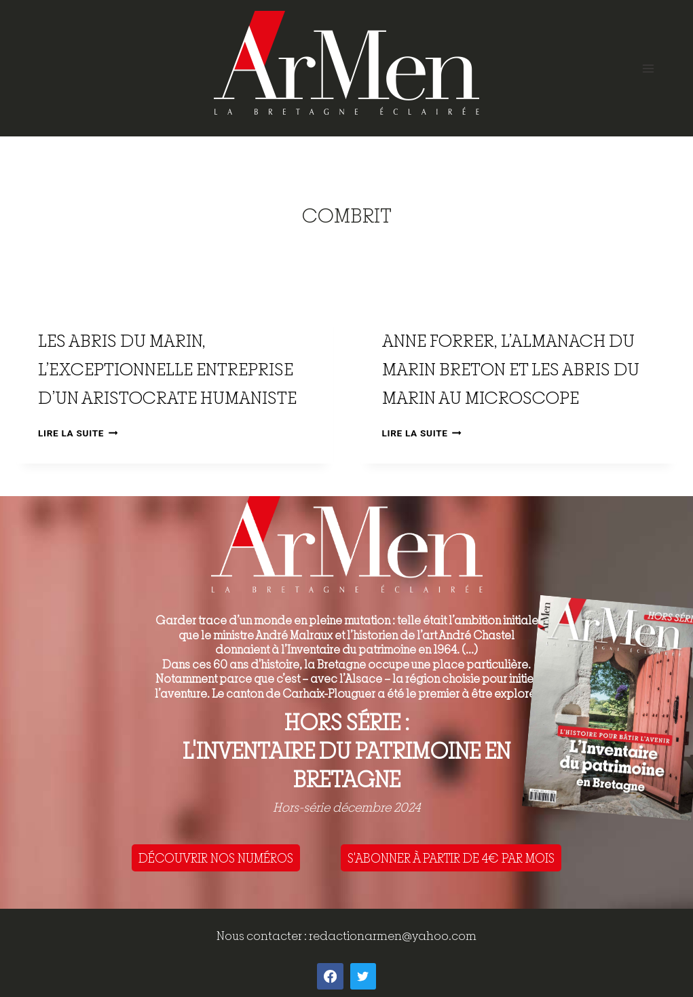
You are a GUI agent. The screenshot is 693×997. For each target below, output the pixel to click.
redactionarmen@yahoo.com (392, 935)
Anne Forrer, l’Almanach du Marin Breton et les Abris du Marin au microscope (510, 369)
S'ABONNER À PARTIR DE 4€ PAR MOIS (451, 858)
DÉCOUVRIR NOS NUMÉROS (215, 858)
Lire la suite (77, 433)
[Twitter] (363, 976)
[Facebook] (330, 976)
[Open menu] (647, 68)
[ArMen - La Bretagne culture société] (346, 63)
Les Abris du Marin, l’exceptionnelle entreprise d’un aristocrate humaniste (167, 369)
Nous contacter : (263, 935)
